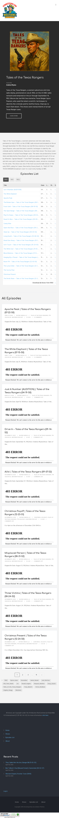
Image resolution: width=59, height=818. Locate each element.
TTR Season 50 (21, 644)
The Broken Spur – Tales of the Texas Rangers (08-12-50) (23, 202)
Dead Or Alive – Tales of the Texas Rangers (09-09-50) (22, 219)
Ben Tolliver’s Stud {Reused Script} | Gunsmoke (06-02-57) (25, 768)
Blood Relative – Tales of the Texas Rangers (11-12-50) (21, 253)
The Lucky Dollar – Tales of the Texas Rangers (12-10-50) (22, 266)
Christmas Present (10, 274)
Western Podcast (17, 317)
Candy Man (7, 223)
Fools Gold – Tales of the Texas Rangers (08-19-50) (21, 206)
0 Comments (38, 317)
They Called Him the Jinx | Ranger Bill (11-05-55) (21, 762)
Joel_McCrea (46, 680)
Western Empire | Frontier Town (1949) (18, 773)
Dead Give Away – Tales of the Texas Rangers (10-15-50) (22, 240)
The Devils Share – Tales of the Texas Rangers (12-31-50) (22, 278)
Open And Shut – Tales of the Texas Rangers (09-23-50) (22, 227)
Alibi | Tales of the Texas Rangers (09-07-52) (28, 472)
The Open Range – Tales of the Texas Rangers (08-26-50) (23, 210)
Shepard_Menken (39, 683)
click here (45, 715)
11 (36, 675)
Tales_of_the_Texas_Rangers (12, 687)
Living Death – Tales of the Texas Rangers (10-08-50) (21, 236)
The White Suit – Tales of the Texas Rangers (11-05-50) (22, 249)
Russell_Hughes (26, 683)
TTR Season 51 (21, 519)
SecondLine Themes (38, 807)
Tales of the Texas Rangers (39, 315)
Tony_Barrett (28, 687)
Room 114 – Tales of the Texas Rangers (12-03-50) (20, 261)
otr (18, 683)
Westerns (18, 690)
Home (7, 730)
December (24, 680)
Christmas (37, 517)
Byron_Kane (14, 680)
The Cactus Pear (9, 270)
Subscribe (14, 116)
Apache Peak (8, 198)
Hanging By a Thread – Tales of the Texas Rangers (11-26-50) (24, 257)
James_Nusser (34, 680)
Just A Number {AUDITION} (12, 189)
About (8, 741)
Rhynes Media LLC (21, 315)
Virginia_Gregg (7, 690)
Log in (5, 791)
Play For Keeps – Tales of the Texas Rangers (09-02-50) (22, 215)
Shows (8, 734)
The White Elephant (10, 194)
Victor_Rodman (40, 687)
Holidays (44, 517)
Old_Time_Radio (8, 683)
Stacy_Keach (51, 683)
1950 (6, 680)
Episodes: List (10, 737)
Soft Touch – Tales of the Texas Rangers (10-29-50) (21, 244)
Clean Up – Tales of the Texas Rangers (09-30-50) (20, 232)
